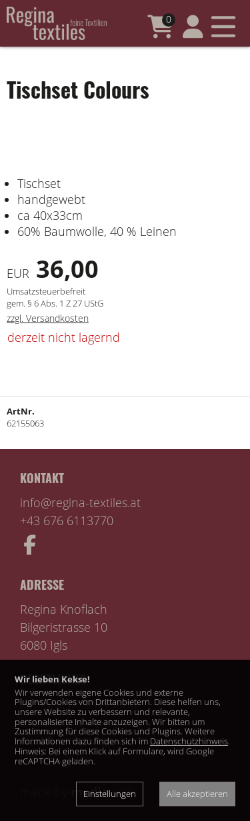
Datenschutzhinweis (189, 741)
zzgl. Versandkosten (48, 318)
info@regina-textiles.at (80, 502)
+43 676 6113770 (66, 520)
